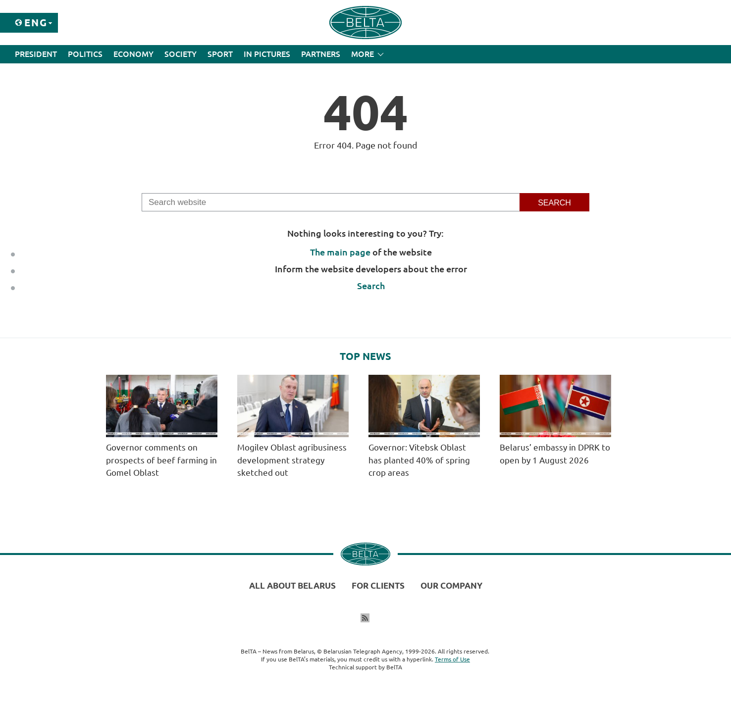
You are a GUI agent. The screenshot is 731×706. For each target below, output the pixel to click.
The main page (340, 252)
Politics (85, 54)
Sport (220, 54)
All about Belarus (292, 585)
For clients (378, 585)
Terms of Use (452, 659)
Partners (320, 54)
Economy (133, 54)
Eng (36, 22)
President (36, 54)
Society (180, 54)
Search (371, 286)
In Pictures (267, 54)
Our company (451, 585)
